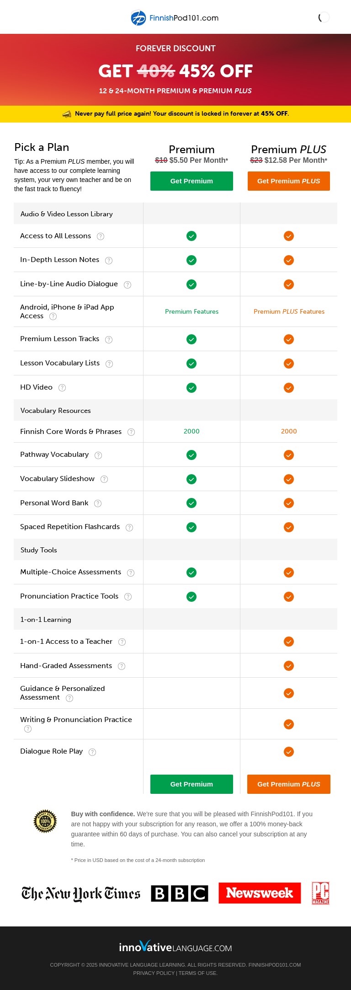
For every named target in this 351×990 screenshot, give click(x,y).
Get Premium (191, 181)
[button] (324, 17)
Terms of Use (198, 973)
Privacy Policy (154, 973)
